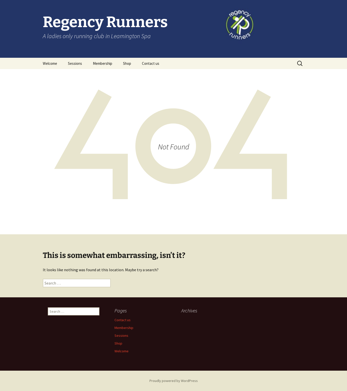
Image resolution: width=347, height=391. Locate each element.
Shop (127, 63)
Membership (102, 63)
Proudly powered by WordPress (173, 380)
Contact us (150, 63)
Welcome (50, 63)
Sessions (75, 63)
